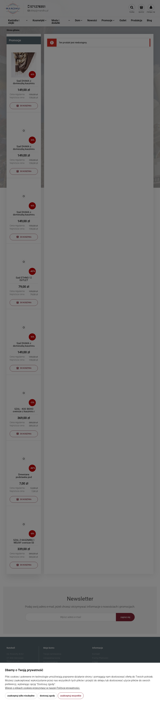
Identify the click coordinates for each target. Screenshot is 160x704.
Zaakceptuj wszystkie (70, 695)
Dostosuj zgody (47, 695)
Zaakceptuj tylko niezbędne (21, 695)
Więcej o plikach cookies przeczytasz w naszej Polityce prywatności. (42, 687)
